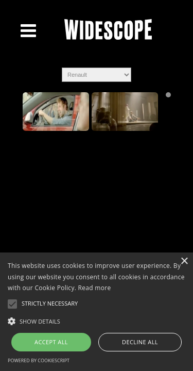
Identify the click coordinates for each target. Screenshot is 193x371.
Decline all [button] (140, 342)
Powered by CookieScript (38, 360)
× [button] (184, 261)
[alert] (96, 311)
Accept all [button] (51, 342)
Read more (94, 287)
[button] (96, 320)
